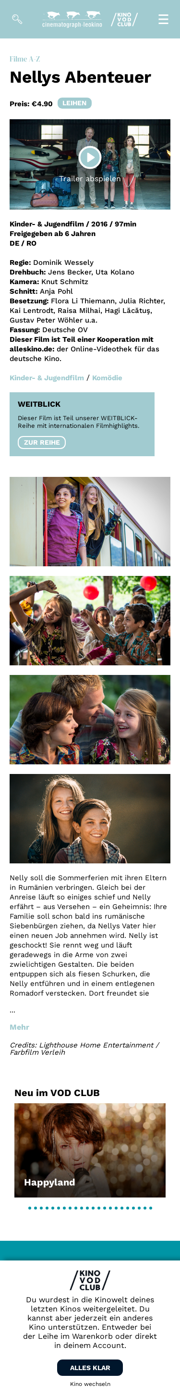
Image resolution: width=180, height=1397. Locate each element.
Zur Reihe (42, 442)
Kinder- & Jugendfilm (47, 378)
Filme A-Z (25, 59)
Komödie (107, 378)
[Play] (90, 157)
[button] (29, 1208)
